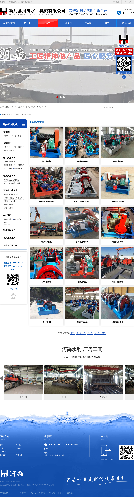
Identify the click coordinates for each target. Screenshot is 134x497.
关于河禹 (128, 2)
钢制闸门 (21, 107)
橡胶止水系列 (9, 238)
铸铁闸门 (13, 107)
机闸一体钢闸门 (18, 147)
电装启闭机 (8, 168)
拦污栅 (6, 201)
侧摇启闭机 (8, 165)
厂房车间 (87, 23)
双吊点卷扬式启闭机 (11, 180)
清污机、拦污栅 (10, 190)
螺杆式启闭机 (30, 107)
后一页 (97, 333)
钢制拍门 (17, 219)
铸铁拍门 (7, 223)
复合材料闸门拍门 (11, 245)
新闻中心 (106, 23)
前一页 (79, 333)
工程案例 (67, 23)
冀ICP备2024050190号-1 (40, 485)
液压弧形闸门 (9, 150)
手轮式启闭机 (19, 165)
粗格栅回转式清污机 (11, 194)
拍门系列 (7, 215)
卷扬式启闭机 (41, 107)
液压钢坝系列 (9, 230)
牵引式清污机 (9, 208)
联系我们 (3, 455)
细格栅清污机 (9, 198)
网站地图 (115, 2)
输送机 (13, 201)
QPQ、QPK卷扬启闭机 (12, 183)
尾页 (103, 333)
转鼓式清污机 (9, 205)
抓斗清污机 (20, 198)
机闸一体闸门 (17, 136)
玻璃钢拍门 (8, 219)
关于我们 (28, 23)
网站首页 (10, 23)
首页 (10, 114)
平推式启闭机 (19, 168)
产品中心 (47, 23)
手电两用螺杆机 (9, 162)
